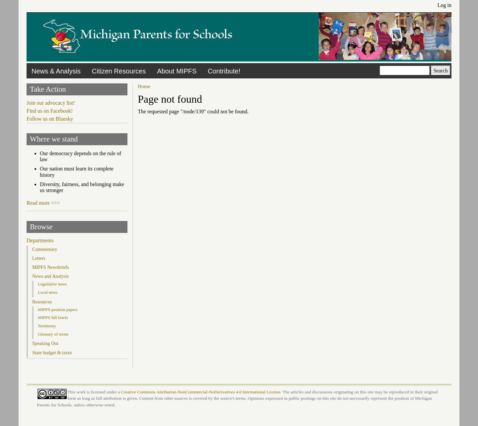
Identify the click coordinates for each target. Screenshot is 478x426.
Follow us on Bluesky (50, 119)
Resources (42, 301)
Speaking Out (45, 343)
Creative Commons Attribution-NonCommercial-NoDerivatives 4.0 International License (200, 391)
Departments (40, 240)
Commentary (44, 249)
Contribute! (224, 71)
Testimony (47, 325)
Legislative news (52, 283)
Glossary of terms (53, 334)
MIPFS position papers (57, 309)
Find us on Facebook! (50, 111)
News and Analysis (50, 276)
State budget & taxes (52, 352)
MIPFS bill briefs (53, 317)
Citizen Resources (119, 71)
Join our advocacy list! (51, 103)
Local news (47, 292)
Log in (444, 5)
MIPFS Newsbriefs (50, 267)
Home (144, 86)
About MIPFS (177, 71)
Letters (38, 258)
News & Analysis (56, 71)
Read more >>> (43, 203)
